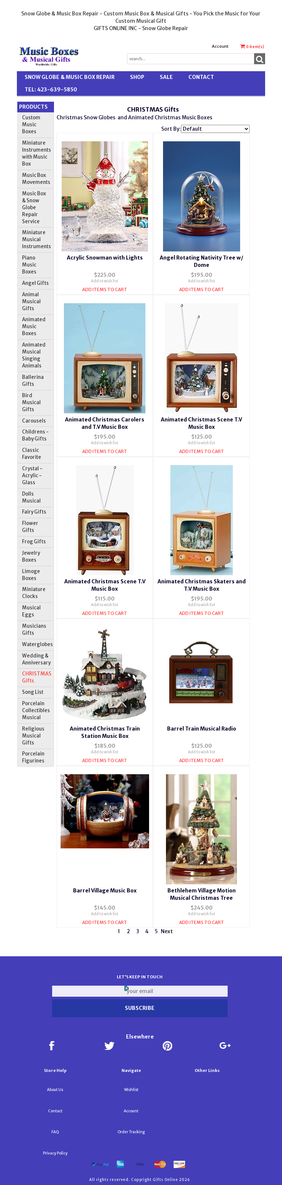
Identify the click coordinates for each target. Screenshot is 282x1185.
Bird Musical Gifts (31, 402)
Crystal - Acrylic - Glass (32, 475)
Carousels (34, 421)
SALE (166, 77)
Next (167, 931)
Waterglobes (37, 644)
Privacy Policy (55, 1153)
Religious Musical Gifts (33, 736)
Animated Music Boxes (34, 326)
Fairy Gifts (34, 512)
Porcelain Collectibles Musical (36, 710)
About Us (55, 1089)
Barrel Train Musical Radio (201, 728)
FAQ (55, 1132)
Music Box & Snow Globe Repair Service (34, 208)
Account (220, 46)
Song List (32, 692)
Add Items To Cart (104, 289)
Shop (137, 77)
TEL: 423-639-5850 (51, 89)
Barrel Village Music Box (105, 890)
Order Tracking (131, 1132)
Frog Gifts (34, 542)
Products (33, 107)
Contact (201, 77)
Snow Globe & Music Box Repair (70, 77)
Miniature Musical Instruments (36, 239)
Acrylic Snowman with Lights (105, 257)
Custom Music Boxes (31, 125)
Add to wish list (104, 281)
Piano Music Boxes (29, 265)
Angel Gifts (35, 283)
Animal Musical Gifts (31, 301)
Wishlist (131, 1089)
